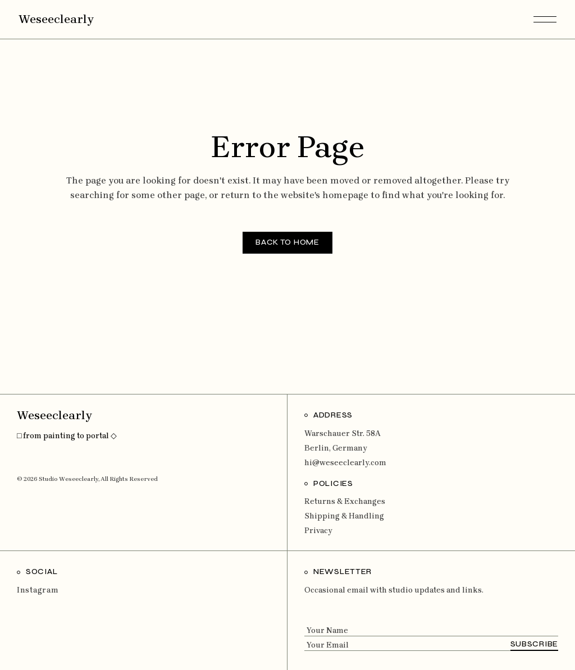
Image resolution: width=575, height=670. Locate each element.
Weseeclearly (56, 19)
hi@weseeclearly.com (345, 462)
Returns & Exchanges (344, 501)
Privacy (318, 530)
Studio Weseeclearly (68, 479)
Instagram (37, 590)
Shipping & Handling (344, 516)
